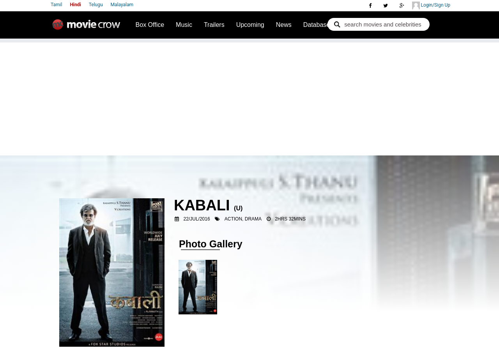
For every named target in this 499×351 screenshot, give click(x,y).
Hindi (75, 4)
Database (316, 24)
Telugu (96, 4)
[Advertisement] (249, 97)
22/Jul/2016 (197, 219)
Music (184, 24)
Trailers (214, 24)
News (284, 24)
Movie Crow (88, 27)
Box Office (150, 24)
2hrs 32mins (290, 219)
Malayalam (122, 4)
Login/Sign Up (431, 5)
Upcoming (250, 24)
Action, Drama (243, 219)
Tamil (56, 4)
